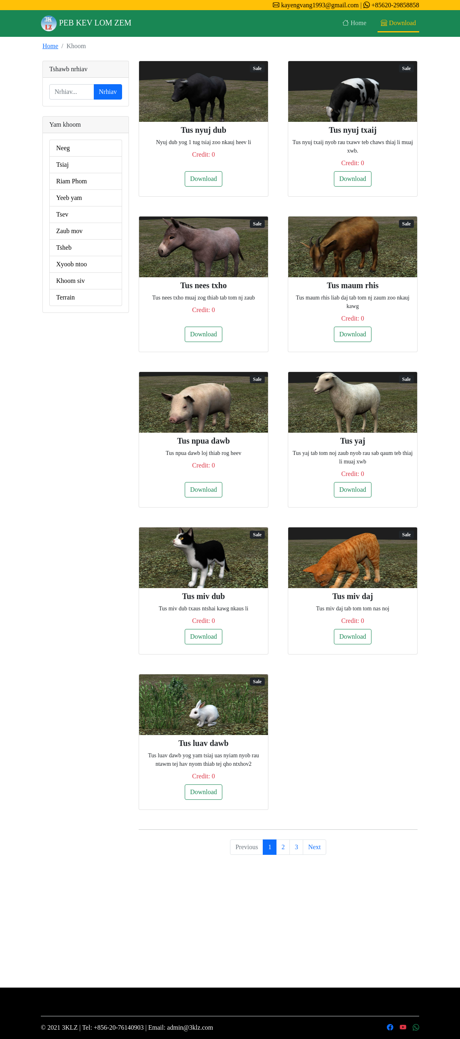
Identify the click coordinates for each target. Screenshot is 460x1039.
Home (354, 22)
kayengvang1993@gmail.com (316, 5)
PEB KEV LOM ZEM (86, 23)
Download (398, 22)
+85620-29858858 (390, 5)
